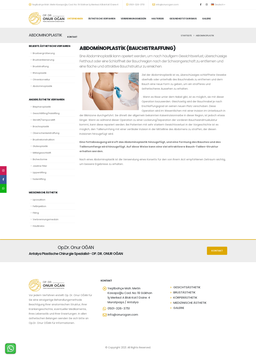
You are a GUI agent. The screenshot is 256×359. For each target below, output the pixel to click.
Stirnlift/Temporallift (44, 119)
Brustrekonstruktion (44, 139)
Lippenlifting (39, 172)
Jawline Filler (40, 165)
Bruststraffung (41, 66)
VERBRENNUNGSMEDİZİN (133, 18)
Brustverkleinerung (43, 59)
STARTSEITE (186, 35)
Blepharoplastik (42, 106)
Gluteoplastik (40, 146)
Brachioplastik (41, 126)
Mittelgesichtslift (42, 152)
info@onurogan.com (165, 4)
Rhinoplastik (39, 72)
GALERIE (206, 18)
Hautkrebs (38, 225)
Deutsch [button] (218, 4)
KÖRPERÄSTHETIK (185, 297)
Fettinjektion (39, 206)
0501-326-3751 (135, 4)
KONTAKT (72, 36)
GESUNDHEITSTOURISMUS (183, 18)
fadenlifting (39, 179)
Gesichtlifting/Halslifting (46, 113)
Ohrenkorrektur (41, 79)
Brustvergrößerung (44, 53)
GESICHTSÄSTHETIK (187, 287)
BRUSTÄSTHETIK (184, 292)
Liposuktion (39, 199)
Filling (36, 212)
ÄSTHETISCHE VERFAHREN (101, 18)
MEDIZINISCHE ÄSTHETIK (190, 303)
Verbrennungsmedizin (45, 219)
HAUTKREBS (157, 18)
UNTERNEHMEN (75, 18)
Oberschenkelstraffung (46, 133)
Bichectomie (40, 159)
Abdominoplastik (42, 86)
